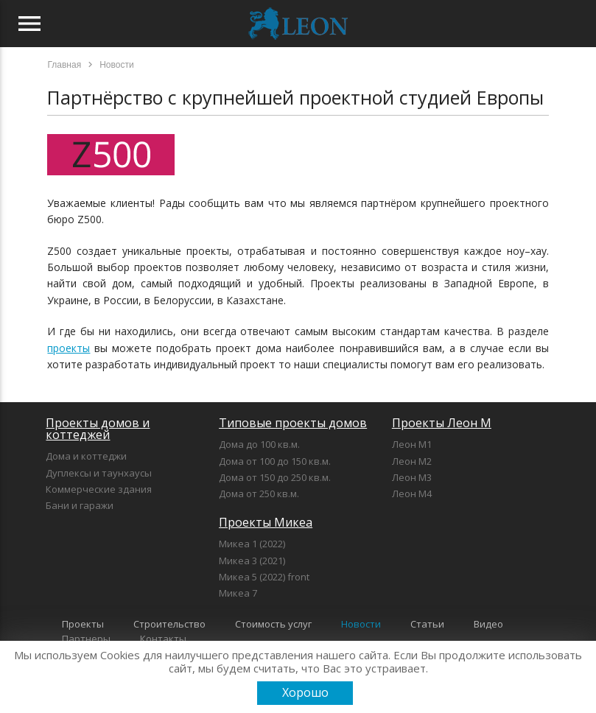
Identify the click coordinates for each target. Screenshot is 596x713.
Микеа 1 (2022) (252, 543)
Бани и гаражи (79, 505)
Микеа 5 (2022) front (264, 577)
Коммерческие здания (99, 489)
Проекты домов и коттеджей (98, 429)
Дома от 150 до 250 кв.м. (275, 477)
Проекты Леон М (441, 423)
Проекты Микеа (265, 522)
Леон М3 (412, 477)
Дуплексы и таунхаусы (99, 473)
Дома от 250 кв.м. (259, 493)
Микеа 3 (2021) (252, 560)
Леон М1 (412, 444)
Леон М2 (412, 461)
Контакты (163, 638)
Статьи (427, 624)
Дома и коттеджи (86, 456)
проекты (68, 348)
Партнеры (86, 638)
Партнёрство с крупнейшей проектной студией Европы (295, 97)
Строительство (169, 624)
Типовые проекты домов (293, 423)
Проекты (83, 624)
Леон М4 (412, 493)
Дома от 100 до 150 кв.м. (275, 461)
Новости (361, 624)
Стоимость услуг (273, 624)
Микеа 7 (238, 593)
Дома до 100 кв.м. (259, 444)
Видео (488, 624)
